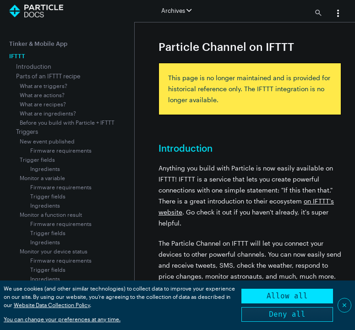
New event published (47, 141)
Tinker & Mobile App (38, 43)
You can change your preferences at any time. (62, 319)
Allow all (287, 296)
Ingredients (45, 168)
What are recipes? (43, 104)
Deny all (287, 314)
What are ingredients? (48, 113)
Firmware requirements (61, 150)
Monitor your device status (53, 251)
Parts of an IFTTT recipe (48, 76)
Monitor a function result (51, 214)
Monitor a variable (42, 178)
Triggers (27, 131)
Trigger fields (37, 159)
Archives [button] (176, 10)
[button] (338, 14)
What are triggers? (43, 85)
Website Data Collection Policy (52, 305)
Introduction (33, 66)
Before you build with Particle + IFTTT (67, 122)
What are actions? (42, 95)
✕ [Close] (344, 305)
